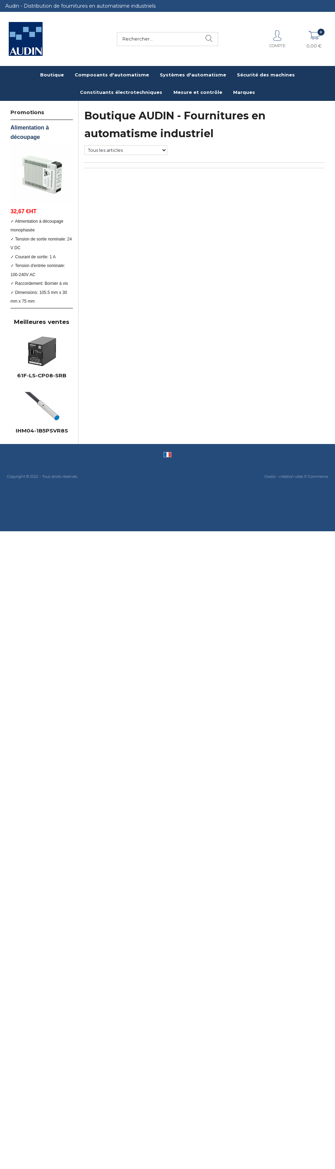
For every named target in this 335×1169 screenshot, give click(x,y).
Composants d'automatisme (112, 74)
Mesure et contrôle (197, 92)
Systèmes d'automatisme (193, 74)
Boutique (52, 74)
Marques (244, 92)
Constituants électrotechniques (121, 92)
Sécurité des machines (266, 74)
